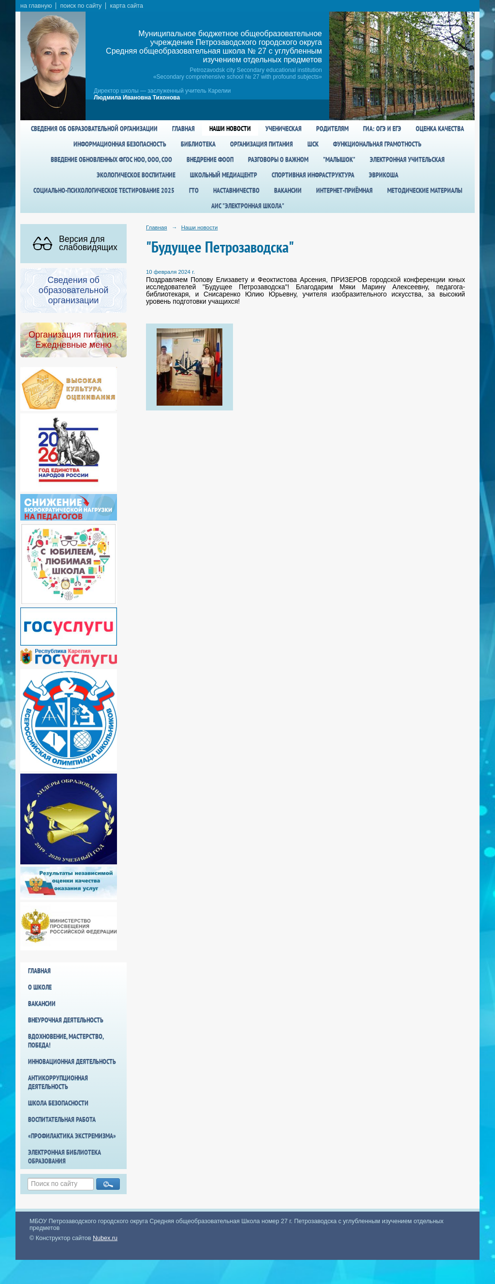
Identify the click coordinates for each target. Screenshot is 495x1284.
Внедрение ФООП (210, 159)
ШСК (313, 144)
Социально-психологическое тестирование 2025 (104, 190)
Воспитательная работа (62, 1119)
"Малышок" (339, 159)
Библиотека (198, 144)
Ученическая (283, 128)
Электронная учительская (407, 159)
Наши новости (230, 128)
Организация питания (261, 144)
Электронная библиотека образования (64, 1156)
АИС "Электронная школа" (247, 205)
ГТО (194, 190)
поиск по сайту (81, 5)
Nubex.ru (105, 1238)
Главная (183, 128)
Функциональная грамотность (377, 144)
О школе (40, 987)
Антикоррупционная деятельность (58, 1082)
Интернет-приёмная (344, 190)
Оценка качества (440, 128)
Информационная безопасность (119, 144)
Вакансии (288, 190)
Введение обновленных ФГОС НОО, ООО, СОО (111, 159)
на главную (36, 5)
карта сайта (126, 5)
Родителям (332, 128)
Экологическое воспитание (136, 174)
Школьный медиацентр (223, 174)
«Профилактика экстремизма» (72, 1135)
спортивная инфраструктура (313, 174)
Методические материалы (424, 190)
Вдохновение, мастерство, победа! (65, 1040)
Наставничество (236, 190)
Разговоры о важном (278, 159)
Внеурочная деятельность (65, 1020)
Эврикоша (383, 174)
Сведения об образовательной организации (94, 128)
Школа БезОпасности (58, 1103)
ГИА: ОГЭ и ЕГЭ (382, 128)
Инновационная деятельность (72, 1061)
